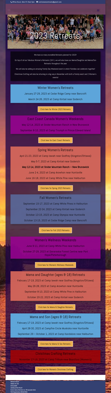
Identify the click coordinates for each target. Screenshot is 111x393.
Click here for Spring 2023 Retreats (55, 188)
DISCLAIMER (13, 386)
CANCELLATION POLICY (16, 388)
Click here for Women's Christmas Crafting (55, 369)
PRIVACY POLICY (14, 382)
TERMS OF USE (14, 384)
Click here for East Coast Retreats (55, 140)
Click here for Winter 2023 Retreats (55, 109)
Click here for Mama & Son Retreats (55, 343)
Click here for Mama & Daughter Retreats (55, 307)
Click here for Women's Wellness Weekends (55, 264)
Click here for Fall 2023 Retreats (55, 230)
